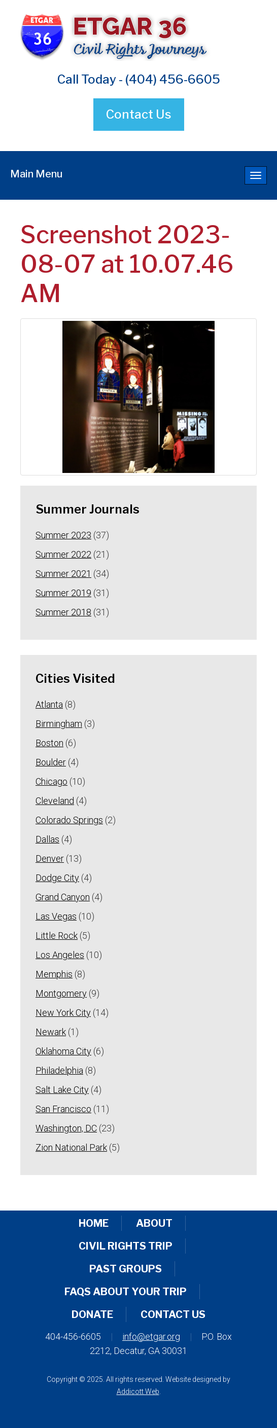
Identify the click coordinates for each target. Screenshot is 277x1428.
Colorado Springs (69, 820)
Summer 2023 (63, 535)
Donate (92, 1314)
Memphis (54, 974)
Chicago (51, 781)
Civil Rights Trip (125, 1246)
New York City (63, 1012)
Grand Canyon (63, 897)
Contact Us (138, 114)
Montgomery (61, 993)
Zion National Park (71, 1147)
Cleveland (55, 800)
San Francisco (63, 1109)
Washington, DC (66, 1128)
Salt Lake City (62, 1089)
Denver (50, 858)
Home (94, 1223)
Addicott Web (138, 1391)
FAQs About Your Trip (125, 1292)
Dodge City (57, 877)
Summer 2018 (63, 612)
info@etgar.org (151, 1336)
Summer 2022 (63, 554)
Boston (49, 743)
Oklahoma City (63, 1051)
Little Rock (57, 935)
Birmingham (59, 723)
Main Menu (36, 174)
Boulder (51, 762)
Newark (51, 1032)
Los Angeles (60, 954)
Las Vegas (56, 916)
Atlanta (49, 704)
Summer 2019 (63, 593)
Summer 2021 (63, 573)
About (154, 1223)
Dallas (47, 839)
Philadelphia (59, 1070)
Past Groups (125, 1269)
